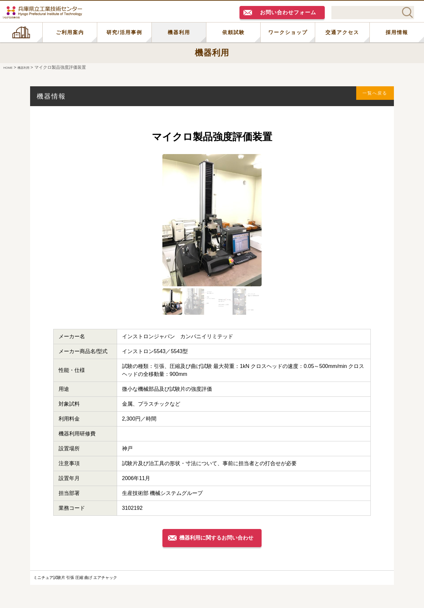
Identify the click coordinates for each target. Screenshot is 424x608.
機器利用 (179, 32)
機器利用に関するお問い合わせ (218, 538)
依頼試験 (233, 32)
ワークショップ (288, 32)
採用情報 (397, 32)
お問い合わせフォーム (288, 12)
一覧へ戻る (371, 96)
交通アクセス (342, 32)
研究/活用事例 (124, 32)
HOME (21, 32)
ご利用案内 (70, 32)
